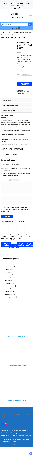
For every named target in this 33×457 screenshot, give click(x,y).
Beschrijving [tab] (7, 100)
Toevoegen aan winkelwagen (24, 83)
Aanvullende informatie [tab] (10, 105)
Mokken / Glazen (9, 297)
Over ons (12, 3)
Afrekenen (5, 1)
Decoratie (7, 275)
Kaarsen (7, 278)
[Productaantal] (20, 80)
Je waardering (5, 180)
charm (19, 74)
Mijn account (28, 1)
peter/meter (8, 283)
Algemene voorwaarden (16, 1)
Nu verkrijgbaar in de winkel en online (16, 365)
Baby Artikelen (9, 267)
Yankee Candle (5, 430)
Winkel (12, 5)
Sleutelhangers (21, 92)
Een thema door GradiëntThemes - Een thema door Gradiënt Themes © (15, 440)
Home (3, 414)
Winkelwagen (20, 5)
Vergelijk (28, 3)
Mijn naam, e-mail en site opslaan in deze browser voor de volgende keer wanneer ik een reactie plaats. (15, 210)
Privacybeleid (20, 3)
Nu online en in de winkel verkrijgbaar (16, 400)
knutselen (7, 280)
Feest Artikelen (9, 294)
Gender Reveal (9, 269)
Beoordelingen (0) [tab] (9, 110)
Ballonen (7, 272)
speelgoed (8, 288)
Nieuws (5, 3)
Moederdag (8, 264)
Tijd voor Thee (8, 291)
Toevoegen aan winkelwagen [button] (6, 244)
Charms (24, 93)
